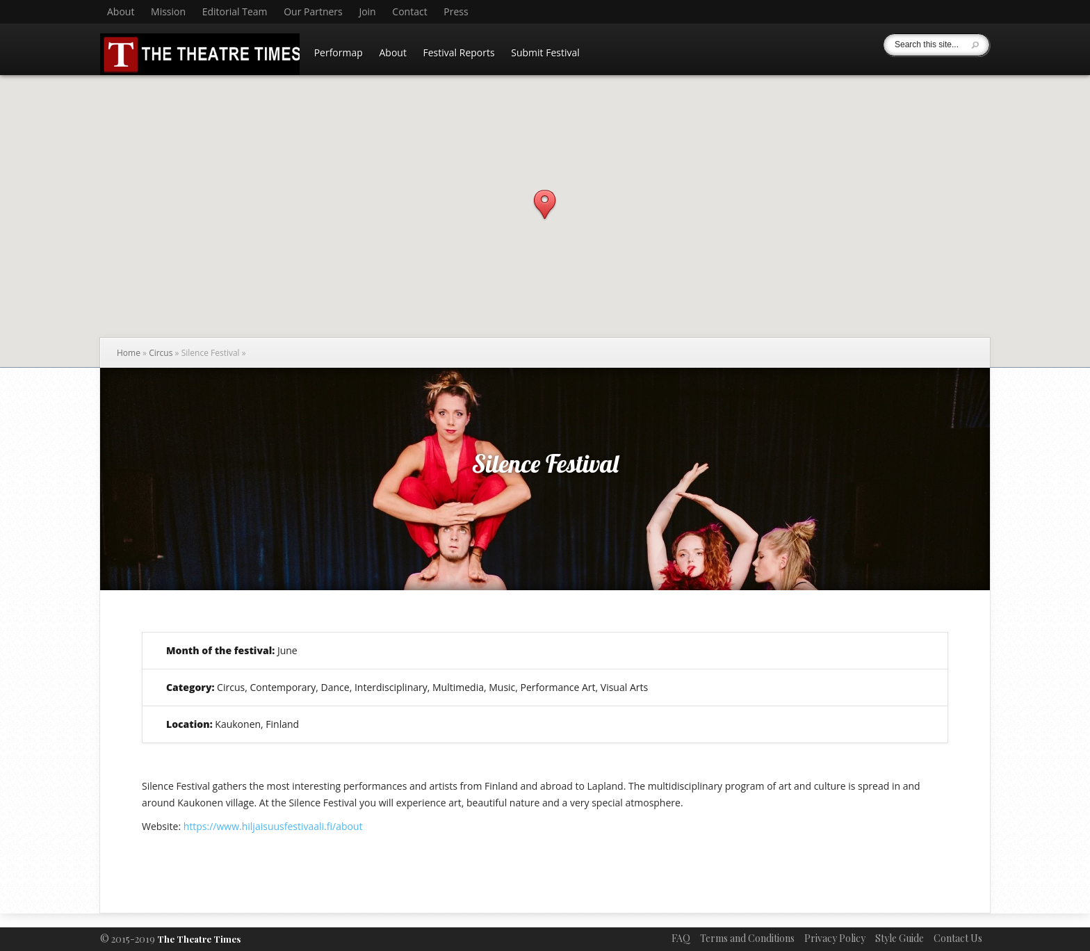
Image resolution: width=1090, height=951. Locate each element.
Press (456, 12)
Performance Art (558, 687)
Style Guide (899, 938)
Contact (409, 12)
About (120, 12)
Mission (168, 12)
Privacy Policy (834, 938)
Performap (338, 52)
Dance (335, 687)
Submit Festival (545, 52)
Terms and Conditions (747, 938)
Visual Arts (624, 687)
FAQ (681, 938)
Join (367, 12)
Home (128, 353)
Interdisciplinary (391, 687)
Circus (160, 353)
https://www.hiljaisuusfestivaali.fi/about (273, 826)
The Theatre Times (199, 939)
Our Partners (313, 12)
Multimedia (458, 687)
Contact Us (958, 938)
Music (502, 687)
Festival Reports (459, 52)
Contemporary (283, 687)
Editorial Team (235, 12)
